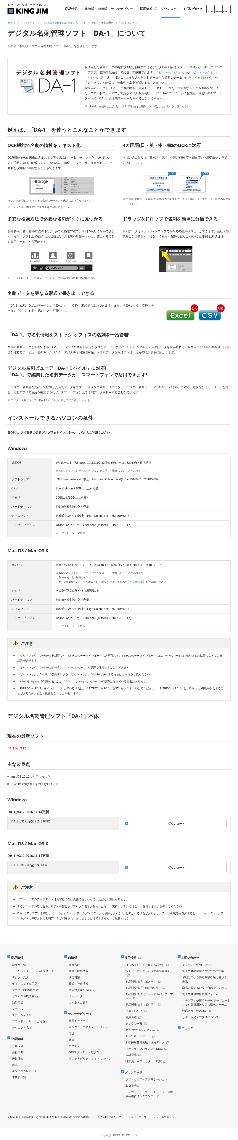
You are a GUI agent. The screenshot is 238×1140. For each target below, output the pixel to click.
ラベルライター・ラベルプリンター (34, 969)
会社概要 (17, 1049)
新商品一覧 (19, 963)
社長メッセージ (78, 1018)
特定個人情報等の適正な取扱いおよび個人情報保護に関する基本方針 (50, 1114)
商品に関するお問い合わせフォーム (204, 986)
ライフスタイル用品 (24, 982)
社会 (71, 1037)
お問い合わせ (191, 956)
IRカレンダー (77, 994)
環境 (71, 1031)
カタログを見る (22, 1026)
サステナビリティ (81, 1011)
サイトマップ (139, 1114)
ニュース (188, 1026)
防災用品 (17, 1000)
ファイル (17, 1007)
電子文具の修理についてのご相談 (203, 969)
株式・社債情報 (78, 982)
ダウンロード (134, 1070)
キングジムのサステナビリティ (88, 1024)
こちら (162, 106)
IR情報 (73, 956)
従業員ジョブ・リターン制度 (144, 1059)
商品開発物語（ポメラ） (141, 980)
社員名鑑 (131, 1015)
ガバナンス (76, 1043)
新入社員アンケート (138, 1034)
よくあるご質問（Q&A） (197, 963)
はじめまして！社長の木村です (145, 963)
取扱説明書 (132, 1083)
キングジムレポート (24, 1068)
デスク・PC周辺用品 (25, 988)
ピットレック (203, 72)
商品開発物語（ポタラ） (141, 1002)
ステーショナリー (23, 1013)
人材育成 (131, 1053)
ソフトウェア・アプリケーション (146, 1077)
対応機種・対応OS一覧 (196, 1009)
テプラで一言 (134, 1021)
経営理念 (17, 1056)
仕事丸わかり (134, 1009)
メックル (99, 77)
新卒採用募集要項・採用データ (145, 1040)
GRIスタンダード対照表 (84, 1049)
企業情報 (18, 1036)
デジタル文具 (20, 975)
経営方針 (74, 963)
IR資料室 (74, 975)
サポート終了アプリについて (200, 1015)
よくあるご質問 (78, 1000)
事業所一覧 (19, 1074)
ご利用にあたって (111, 1114)
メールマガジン (166, 1114)
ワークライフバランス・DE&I (144, 1047)
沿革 (15, 1062)
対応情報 (135, 582)
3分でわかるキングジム (140, 1028)
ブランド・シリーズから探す (30, 1019)
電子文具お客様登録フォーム (200, 992)
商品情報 (18, 956)
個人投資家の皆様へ (81, 988)
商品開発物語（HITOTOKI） (143, 986)
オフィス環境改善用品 (26, 994)
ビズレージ (166, 72)
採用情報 (131, 956)
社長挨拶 (17, 1043)
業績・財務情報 (78, 969)
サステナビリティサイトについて (90, 1056)
